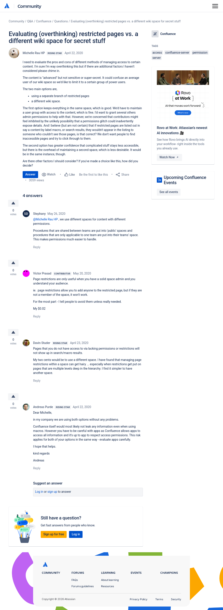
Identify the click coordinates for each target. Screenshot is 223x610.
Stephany (39, 213)
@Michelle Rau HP (45, 219)
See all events (168, 192)
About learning (110, 580)
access (157, 52)
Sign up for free (53, 535)
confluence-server (177, 52)
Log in (39, 492)
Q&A (30, 21)
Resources (107, 586)
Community (29, 6)
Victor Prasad (42, 273)
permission (200, 52)
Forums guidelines (82, 586)
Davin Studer (41, 343)
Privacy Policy (138, 599)
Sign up (52, 492)
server (156, 58)
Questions (61, 21)
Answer (30, 174)
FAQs (74, 580)
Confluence (43, 21)
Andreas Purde (43, 407)
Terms (159, 599)
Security (176, 599)
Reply (37, 247)
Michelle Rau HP (34, 53)
